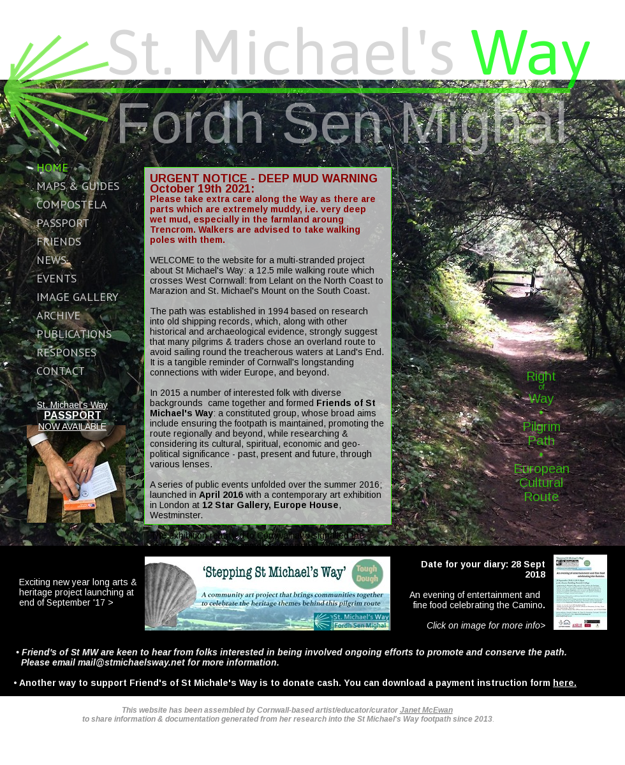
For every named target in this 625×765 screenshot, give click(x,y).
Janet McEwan (426, 710)
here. (565, 683)
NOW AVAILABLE (72, 426)
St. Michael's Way (72, 405)
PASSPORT (72, 415)
